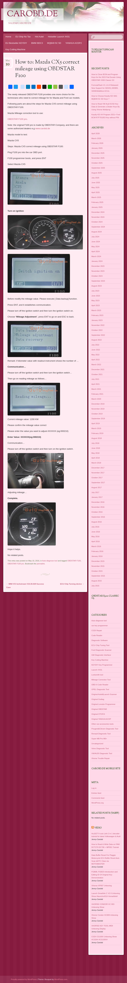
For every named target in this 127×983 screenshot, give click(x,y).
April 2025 (95, 192)
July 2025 (95, 178)
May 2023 (95, 300)
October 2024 (97, 222)
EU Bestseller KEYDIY (16, 43)
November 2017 (97, 473)
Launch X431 (96, 670)
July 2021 (95, 379)
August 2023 (96, 286)
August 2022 (96, 340)
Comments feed (97, 798)
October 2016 (97, 512)
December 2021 (97, 369)
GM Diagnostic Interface (101, 655)
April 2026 (95, 133)
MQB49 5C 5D (54, 43)
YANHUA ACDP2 (73, 43)
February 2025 (97, 202)
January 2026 (97, 148)
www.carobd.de (42, 128)
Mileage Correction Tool (100, 680)
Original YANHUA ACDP (101, 719)
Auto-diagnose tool (49, 561)
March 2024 (96, 256)
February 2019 (97, 433)
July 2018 (95, 443)
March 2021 (96, 389)
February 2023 (97, 315)
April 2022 (95, 360)
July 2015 (95, 586)
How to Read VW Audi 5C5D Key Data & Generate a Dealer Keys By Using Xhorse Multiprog (105, 107)
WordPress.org (97, 803)
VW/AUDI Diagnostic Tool (101, 753)
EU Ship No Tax (23, 36)
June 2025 (95, 182)
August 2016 (96, 522)
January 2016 (97, 556)
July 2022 (95, 345)
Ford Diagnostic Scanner (101, 650)
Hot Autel (39, 36)
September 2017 (98, 483)
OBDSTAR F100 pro (17, 119)
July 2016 (95, 527)
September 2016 (98, 517)
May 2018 (95, 453)
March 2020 (96, 399)
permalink (41, 564)
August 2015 (96, 581)
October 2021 (97, 374)
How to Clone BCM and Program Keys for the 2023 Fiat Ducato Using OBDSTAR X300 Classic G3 (106, 77)
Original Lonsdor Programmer (103, 704)
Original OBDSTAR (99, 709)
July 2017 (95, 492)
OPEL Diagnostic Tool (100, 689)
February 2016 (97, 551)
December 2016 (97, 502)
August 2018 (96, 438)
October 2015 (97, 571)
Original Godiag (97, 699)
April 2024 (95, 251)
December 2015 (97, 561)
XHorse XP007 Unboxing (101, 886)
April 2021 (95, 384)
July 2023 (95, 291)
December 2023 (97, 266)
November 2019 (97, 409)
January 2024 (97, 261)
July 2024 (95, 237)
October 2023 (97, 276)
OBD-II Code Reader (99, 685)
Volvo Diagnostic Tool (100, 748)
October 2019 (97, 414)
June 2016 (95, 532)
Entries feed (96, 793)
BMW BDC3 (37, 43)
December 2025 (97, 153)
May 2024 (95, 247)
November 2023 (97, 271)
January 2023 (97, 320)
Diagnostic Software (99, 640)
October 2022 (97, 330)
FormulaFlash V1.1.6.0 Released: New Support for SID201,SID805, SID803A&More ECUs (105, 88)
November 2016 (97, 507)
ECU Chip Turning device (72, 584)
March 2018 (96, 463)
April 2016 (95, 541)
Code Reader (96, 635)
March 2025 (96, 197)
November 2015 (97, 566)
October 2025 (97, 163)
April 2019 (95, 423)
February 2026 (97, 143)
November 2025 (97, 158)
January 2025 (97, 207)
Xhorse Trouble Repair (100, 758)
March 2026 (96, 138)
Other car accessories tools (102, 724)
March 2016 (96, 546)
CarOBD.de (32, 14)
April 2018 (95, 458)
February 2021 (97, 394)
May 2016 (95, 536)
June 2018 (95, 448)
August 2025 (96, 173)
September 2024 (98, 227)
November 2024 (97, 217)
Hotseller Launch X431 (59, 36)
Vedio (98, 827)
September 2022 (98, 335)
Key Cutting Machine (15, 49)
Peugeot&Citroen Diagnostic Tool (104, 729)
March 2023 (96, 310)
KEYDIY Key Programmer (101, 665)
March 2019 (96, 428)
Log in (93, 788)
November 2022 (97, 325)
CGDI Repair (96, 630)
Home (8, 36)
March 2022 (96, 365)
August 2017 (96, 487)
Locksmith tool (97, 675)
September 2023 (98, 281)
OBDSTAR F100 (74, 561)
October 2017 (97, 478)
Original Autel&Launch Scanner (104, 694)
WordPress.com (60, 979)
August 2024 (96, 232)
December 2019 (97, 404)
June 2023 (95, 296)
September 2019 (98, 418)
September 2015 (98, 576)
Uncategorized (97, 744)
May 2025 (95, 187)
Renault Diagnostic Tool (100, 734)
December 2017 (97, 468)
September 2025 (98, 168)
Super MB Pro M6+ (99, 739)
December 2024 (97, 212)
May (8, 61)
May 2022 (95, 355)
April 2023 (95, 305)
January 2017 (97, 497)
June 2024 (95, 242)
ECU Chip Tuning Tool (100, 645)
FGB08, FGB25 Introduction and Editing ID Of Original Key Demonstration (104, 875)
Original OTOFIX (98, 714)
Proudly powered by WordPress (23, 979)
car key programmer (99, 626)
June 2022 (95, 350)
